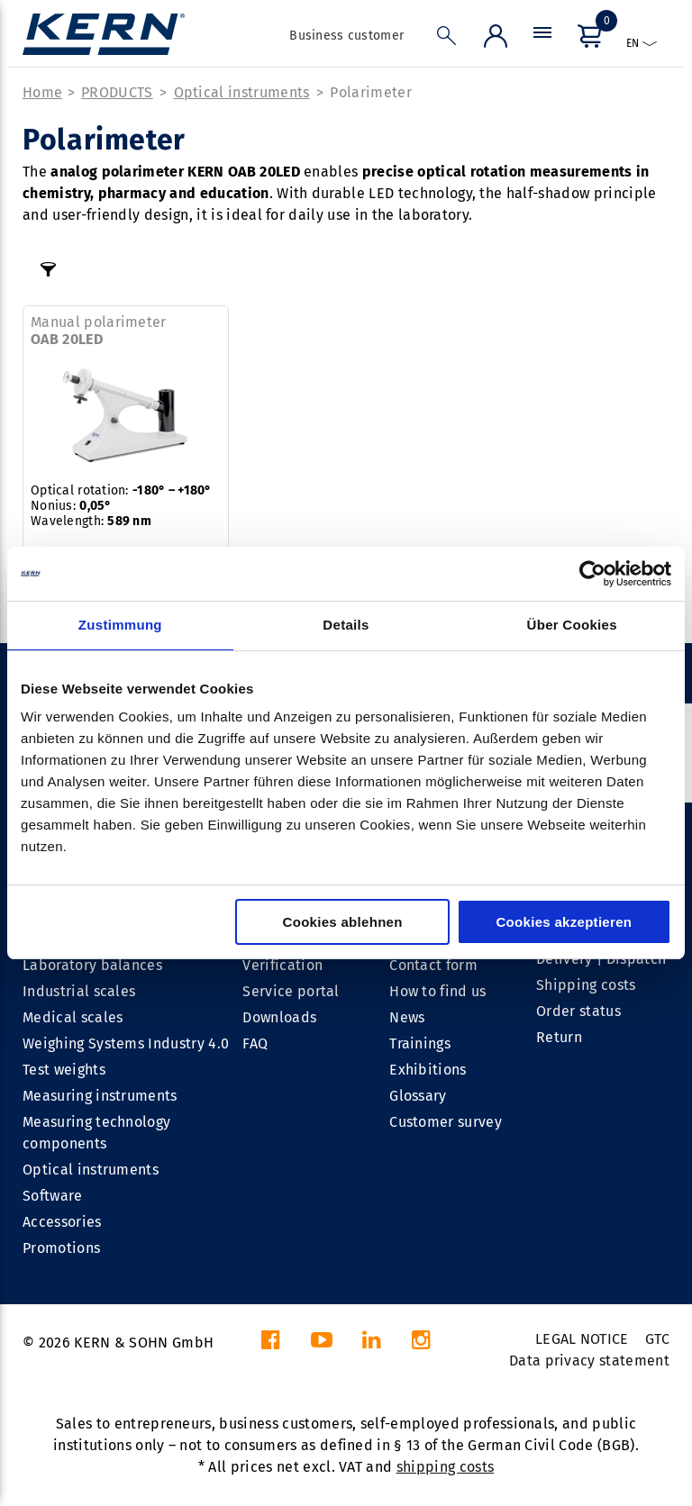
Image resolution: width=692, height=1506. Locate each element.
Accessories (62, 1221)
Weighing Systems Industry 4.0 (126, 1043)
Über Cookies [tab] (572, 624)
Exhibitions (428, 1069)
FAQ (255, 1043)
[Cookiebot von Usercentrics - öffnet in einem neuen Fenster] (592, 573)
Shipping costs (585, 984)
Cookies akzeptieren (564, 922)
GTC (657, 1338)
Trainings (420, 1043)
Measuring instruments (100, 1095)
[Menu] (542, 40)
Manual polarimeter (99, 330)
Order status (578, 1011)
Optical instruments (242, 92)
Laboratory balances (92, 965)
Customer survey (445, 1121)
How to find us (437, 991)
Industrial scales (79, 991)
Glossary (418, 1095)
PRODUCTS (117, 92)
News (406, 1017)
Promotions (61, 1248)
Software (53, 1195)
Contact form (433, 965)
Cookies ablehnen (343, 922)
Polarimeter (371, 92)
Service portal (290, 991)
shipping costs (445, 1466)
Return (559, 1037)
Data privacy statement (589, 1360)
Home (42, 92)
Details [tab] (346, 624)
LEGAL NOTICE (582, 1338)
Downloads (279, 1017)
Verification (282, 965)
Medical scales (73, 1017)
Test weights (64, 1069)
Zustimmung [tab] (120, 624)
